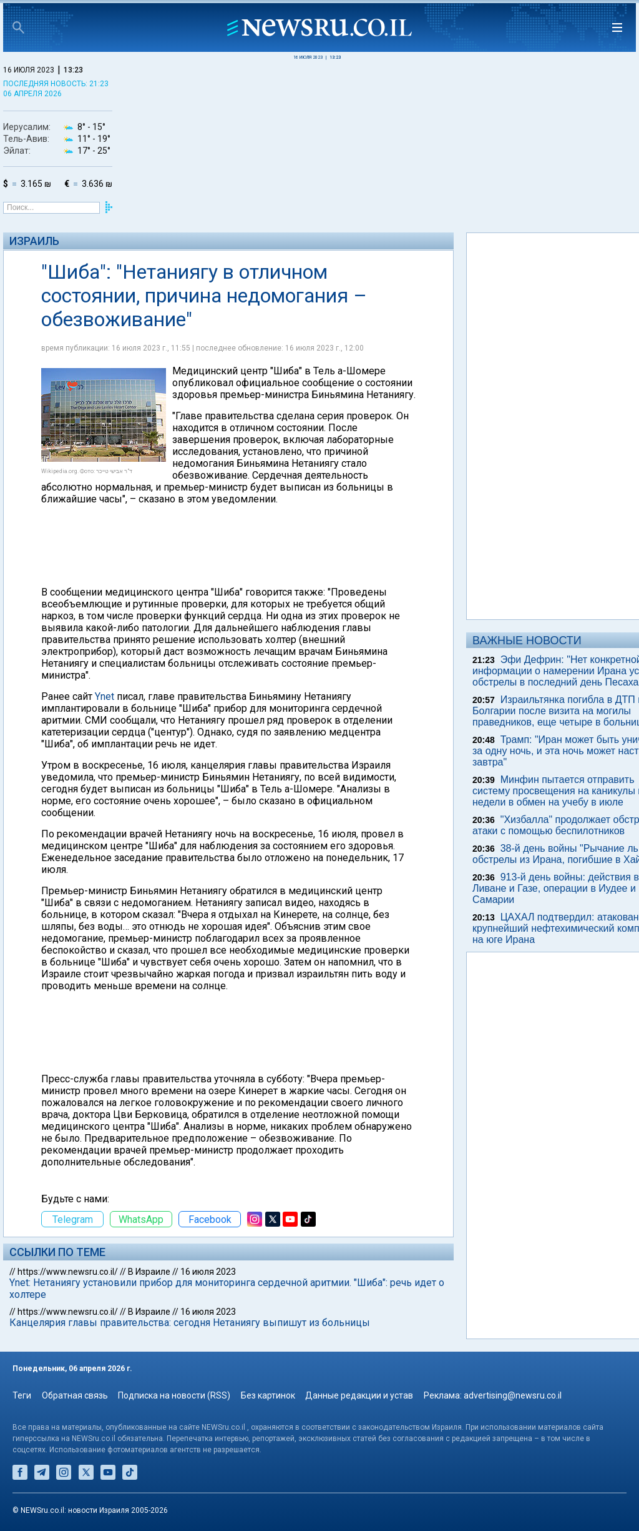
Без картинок (268, 1395)
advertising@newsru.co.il (513, 1395)
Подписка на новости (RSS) (174, 1395)
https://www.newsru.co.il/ (67, 1272)
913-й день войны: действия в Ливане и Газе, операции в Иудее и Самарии (555, 888)
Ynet (104, 696)
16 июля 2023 (208, 1272)
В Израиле (149, 1272)
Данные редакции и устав (359, 1395)
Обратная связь (75, 1395)
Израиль (34, 240)
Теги (21, 1395)
